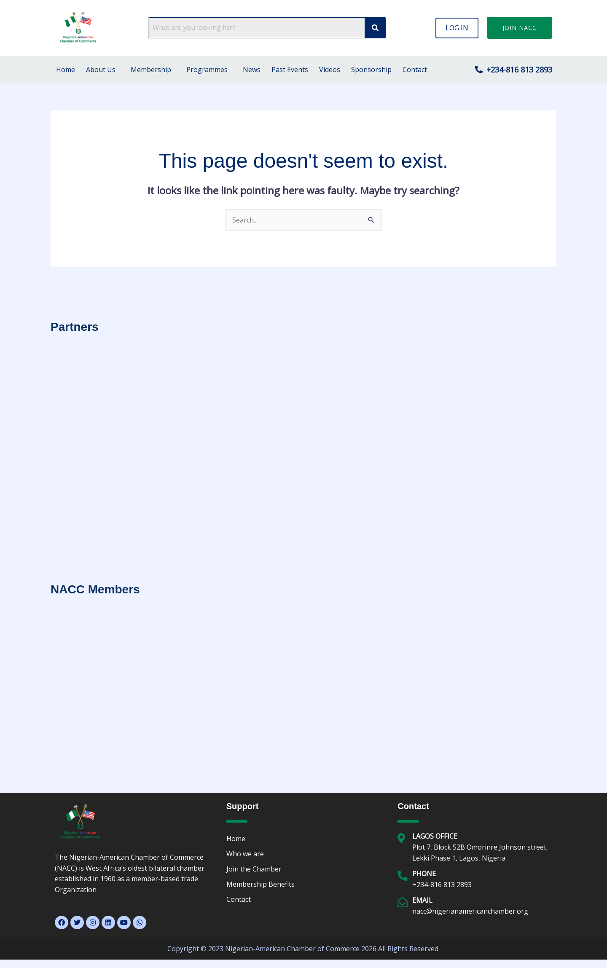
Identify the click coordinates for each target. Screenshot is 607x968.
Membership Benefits (260, 884)
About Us (100, 69)
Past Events (289, 69)
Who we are (245, 853)
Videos (329, 69)
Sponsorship (371, 69)
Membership (151, 69)
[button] (457, 28)
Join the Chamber (254, 869)
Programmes (207, 69)
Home (65, 69)
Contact (415, 69)
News (252, 69)
